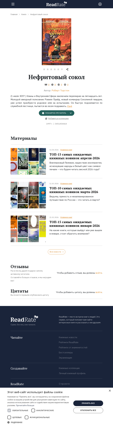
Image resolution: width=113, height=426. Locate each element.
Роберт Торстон (60, 90)
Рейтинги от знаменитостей (73, 347)
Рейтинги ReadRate (68, 342)
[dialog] (56, 407)
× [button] (110, 391)
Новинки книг (66, 149)
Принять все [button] (88, 403)
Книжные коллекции (69, 368)
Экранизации (65, 357)
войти (98, 272)
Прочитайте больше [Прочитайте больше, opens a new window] (25, 405)
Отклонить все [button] (88, 410)
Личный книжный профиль (72, 373)
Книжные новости (68, 337)
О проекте (64, 383)
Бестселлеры (66, 352)
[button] (38, 422)
